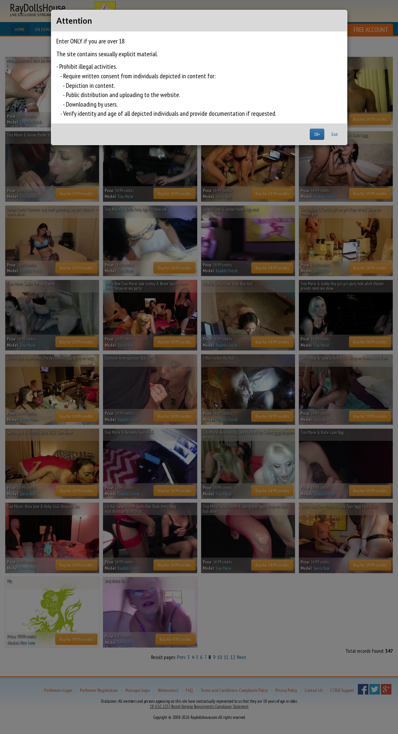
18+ (317, 134)
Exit (335, 134)
